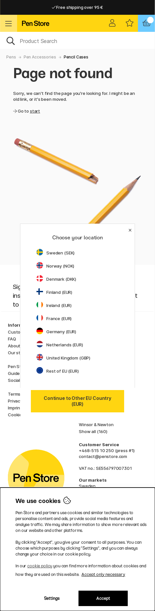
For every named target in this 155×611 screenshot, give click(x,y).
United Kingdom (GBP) (63, 357)
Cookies (16, 414)
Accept (103, 598)
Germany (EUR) (56, 331)
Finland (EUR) (54, 292)
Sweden (87, 486)
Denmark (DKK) (56, 279)
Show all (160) (93, 431)
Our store (17, 352)
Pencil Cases (76, 57)
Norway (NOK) (55, 266)
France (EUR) (54, 318)
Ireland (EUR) (54, 305)
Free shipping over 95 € (77, 7)
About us (17, 345)
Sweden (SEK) (55, 252)
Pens (11, 57)
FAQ (12, 338)
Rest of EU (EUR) (57, 371)
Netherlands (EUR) (59, 344)
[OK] (77, 40)
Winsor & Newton (96, 424)
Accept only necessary (103, 574)
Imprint (15, 407)
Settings (51, 598)
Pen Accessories (40, 57)
